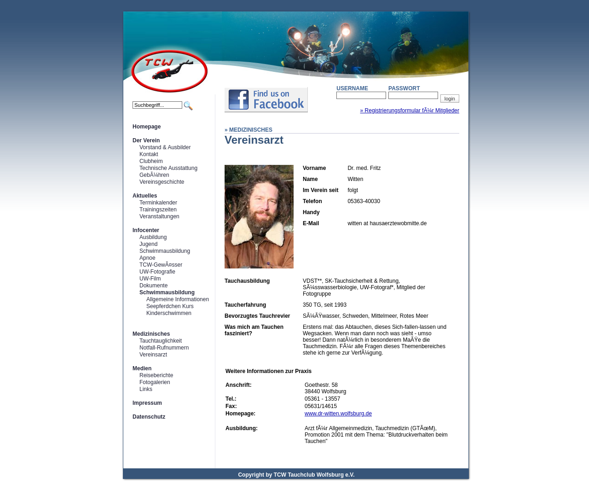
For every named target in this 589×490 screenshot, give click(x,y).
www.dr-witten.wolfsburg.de (338, 413)
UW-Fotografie (157, 271)
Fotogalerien (154, 382)
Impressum (147, 403)
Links (145, 389)
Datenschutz (149, 417)
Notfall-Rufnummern (164, 347)
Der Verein (146, 140)
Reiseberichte (156, 375)
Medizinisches (151, 334)
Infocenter (146, 230)
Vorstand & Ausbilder (165, 147)
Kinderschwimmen (168, 313)
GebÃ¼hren (154, 175)
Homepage (147, 126)
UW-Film (150, 278)
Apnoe (147, 258)
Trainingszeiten (158, 209)
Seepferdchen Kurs (170, 306)
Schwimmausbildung (164, 251)
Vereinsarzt (153, 354)
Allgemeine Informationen (177, 299)
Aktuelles (145, 195)
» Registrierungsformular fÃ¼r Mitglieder (409, 110)
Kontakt (148, 154)
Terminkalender (158, 202)
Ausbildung (153, 237)
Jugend (148, 244)
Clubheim (151, 161)
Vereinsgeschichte (161, 182)
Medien (142, 368)
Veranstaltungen (159, 216)
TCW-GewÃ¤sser (160, 265)
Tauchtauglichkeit (160, 341)
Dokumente (153, 285)
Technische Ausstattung (168, 168)
